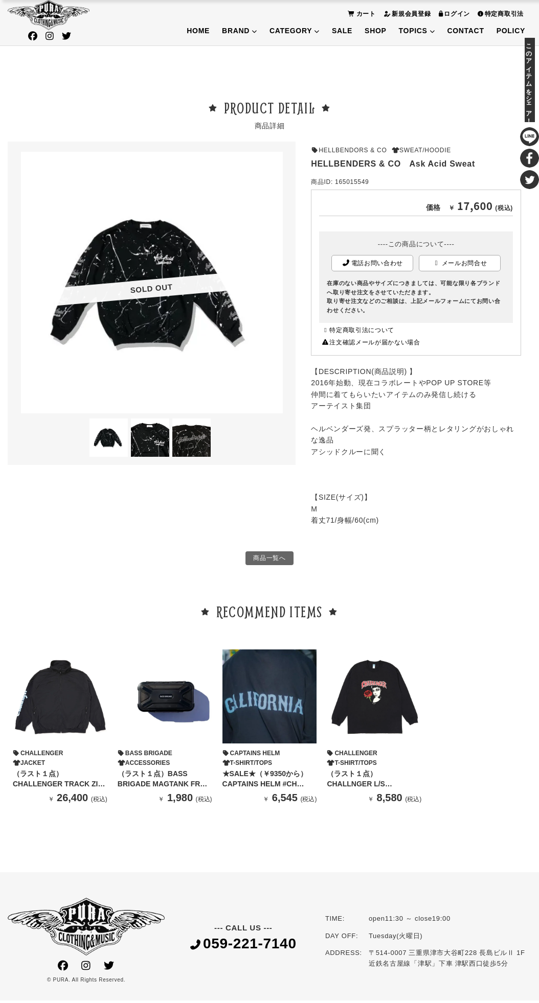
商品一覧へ (269, 559)
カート (360, 13)
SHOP (375, 31)
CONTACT (465, 31)
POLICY (511, 31)
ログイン (453, 13)
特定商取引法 (499, 13)
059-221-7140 (243, 947)
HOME (198, 31)
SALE (342, 31)
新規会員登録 (406, 13)
